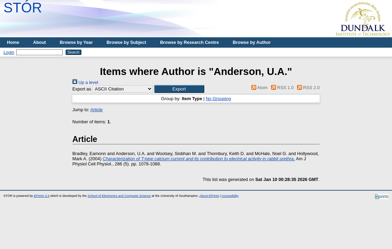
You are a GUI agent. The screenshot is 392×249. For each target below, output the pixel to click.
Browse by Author (252, 42)
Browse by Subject (126, 42)
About (39, 42)
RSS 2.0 (307, 87)
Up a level (85, 82)
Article (96, 109)
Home (13, 42)
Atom (258, 87)
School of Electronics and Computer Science (119, 196)
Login (8, 52)
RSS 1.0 (281, 87)
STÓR (22, 7)
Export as (81, 89)
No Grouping (218, 98)
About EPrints (209, 196)
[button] (179, 89)
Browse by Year (76, 42)
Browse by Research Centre (189, 42)
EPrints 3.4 (41, 196)
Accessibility (230, 196)
